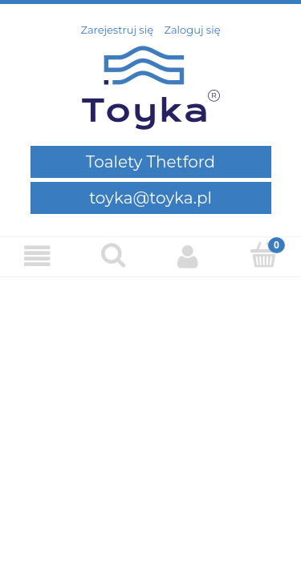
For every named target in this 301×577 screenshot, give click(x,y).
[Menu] (37, 256)
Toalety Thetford (150, 161)
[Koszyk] (263, 254)
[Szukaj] (113, 254)
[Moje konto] (188, 256)
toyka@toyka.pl (150, 198)
